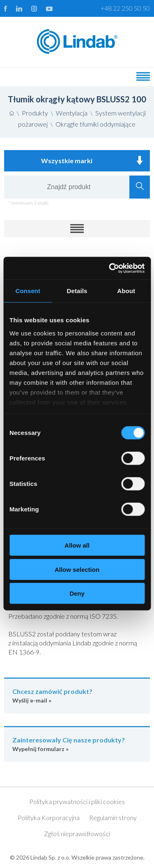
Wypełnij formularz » (77, 743)
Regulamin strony (113, 817)
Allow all (77, 545)
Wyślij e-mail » (77, 695)
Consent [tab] (27, 290)
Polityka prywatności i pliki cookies (77, 801)
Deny (77, 593)
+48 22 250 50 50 (125, 8)
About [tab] (126, 290)
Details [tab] (77, 290)
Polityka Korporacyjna (49, 817)
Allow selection (77, 569)
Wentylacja (71, 113)
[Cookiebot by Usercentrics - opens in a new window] (110, 268)
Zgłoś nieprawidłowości (77, 833)
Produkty (35, 113)
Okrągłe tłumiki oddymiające (95, 124)
